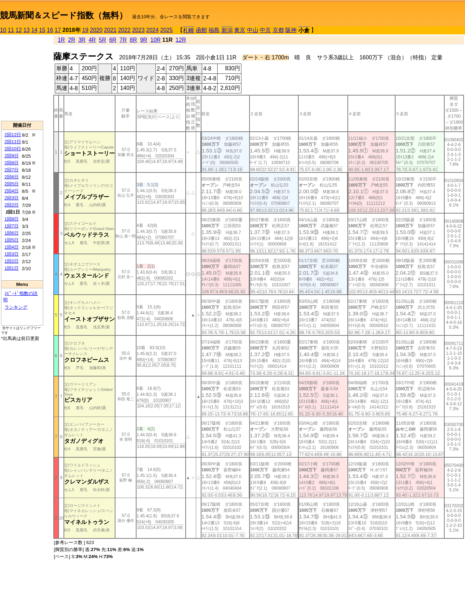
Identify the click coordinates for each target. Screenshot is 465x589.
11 (11, 30)
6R (112, 40)
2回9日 (12, 155)
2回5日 (12, 183)
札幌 (188, 30)
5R (102, 40)
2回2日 (12, 205)
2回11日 (13, 141)
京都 (278, 30)
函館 (201, 30)
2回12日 (13, 134)
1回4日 (12, 247)
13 (27, 30)
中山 (252, 30)
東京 (239, 30)
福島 (214, 30)
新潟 (227, 30)
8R (133, 40)
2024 (152, 30)
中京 (265, 30)
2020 (96, 30)
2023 (138, 30)
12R (181, 40)
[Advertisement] (22, 77)
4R (91, 40)
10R (156, 40)
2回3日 (12, 198)
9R (143, 40)
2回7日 (12, 169)
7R (123, 40)
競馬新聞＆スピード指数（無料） (63, 15)
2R (71, 40)
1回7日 (12, 226)
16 (50, 30)
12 (19, 30)
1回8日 (12, 219)
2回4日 (12, 191)
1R (61, 40)
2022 (124, 30)
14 (34, 30)
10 (3, 30)
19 (85, 30)
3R (81, 40)
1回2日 (12, 261)
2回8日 (12, 162)
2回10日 (13, 148)
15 (42, 30)
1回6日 (12, 233)
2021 (110, 30)
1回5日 (12, 240)
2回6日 (12, 176)
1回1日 (12, 268)
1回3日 (12, 254)
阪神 (291, 30)
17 (58, 30)
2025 (166, 30)
